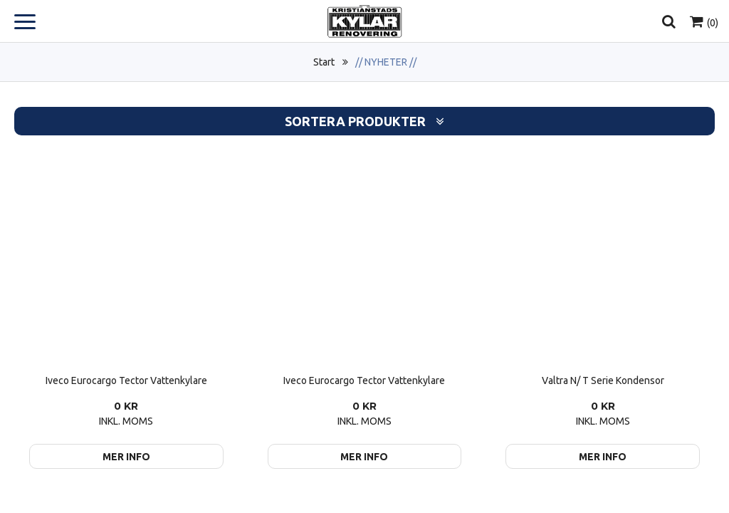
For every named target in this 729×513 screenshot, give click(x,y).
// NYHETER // (385, 62)
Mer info (126, 456)
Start (324, 62)
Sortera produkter (364, 121)
